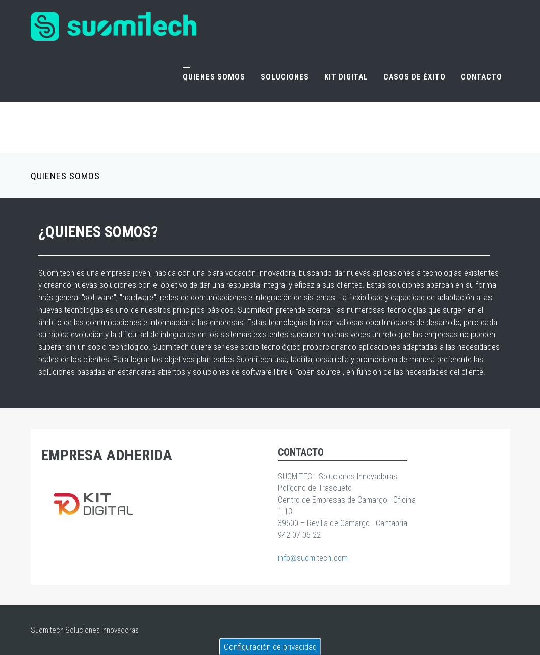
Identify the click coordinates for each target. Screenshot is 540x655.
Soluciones (285, 77)
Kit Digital (346, 77)
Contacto (481, 77)
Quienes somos (214, 77)
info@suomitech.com (313, 558)
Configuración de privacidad (270, 647)
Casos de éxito (414, 77)
